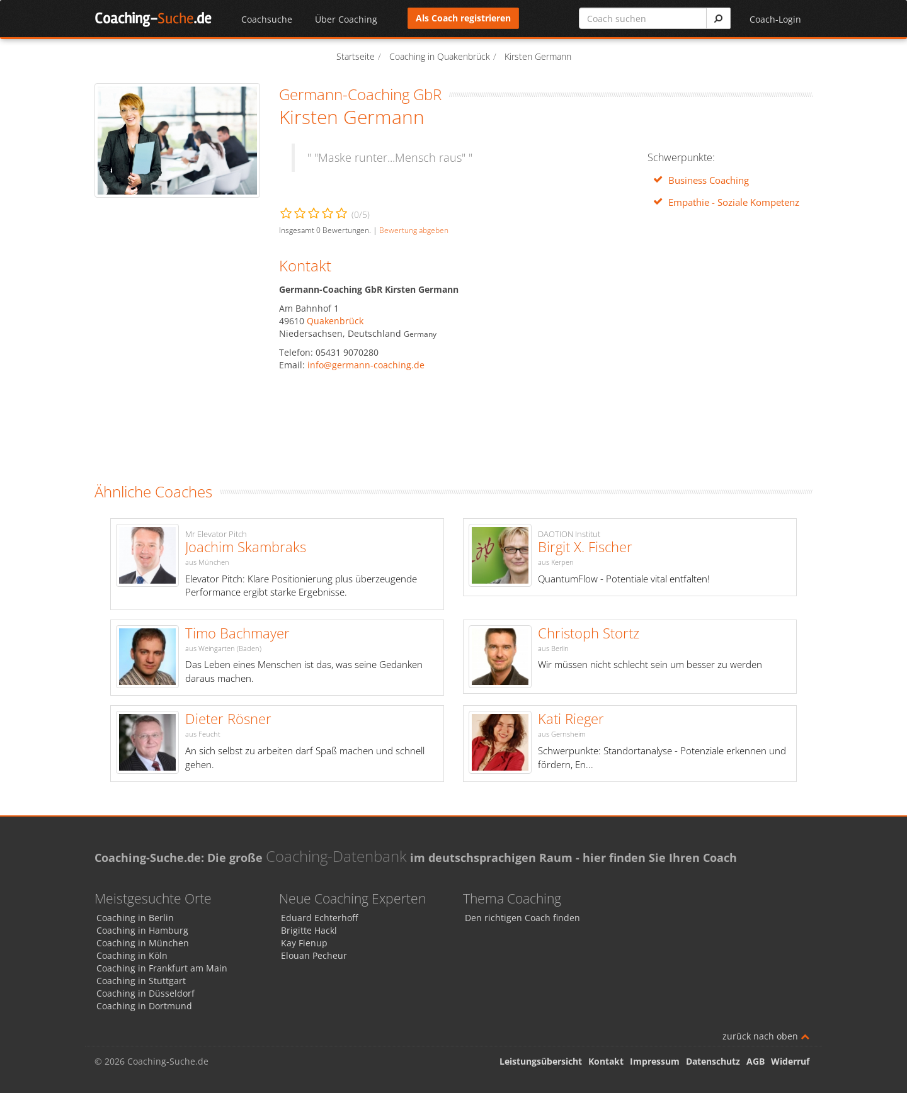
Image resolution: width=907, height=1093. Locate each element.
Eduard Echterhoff (319, 918)
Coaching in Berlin (135, 918)
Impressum (655, 1061)
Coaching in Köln (132, 955)
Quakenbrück (335, 321)
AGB (755, 1061)
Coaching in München (142, 943)
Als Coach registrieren (463, 18)
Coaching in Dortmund (144, 1006)
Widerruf (790, 1061)
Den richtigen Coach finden (522, 918)
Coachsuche (266, 19)
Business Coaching (708, 180)
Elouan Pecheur (314, 955)
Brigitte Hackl (309, 930)
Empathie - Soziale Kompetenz (733, 202)
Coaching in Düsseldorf (145, 993)
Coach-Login (775, 19)
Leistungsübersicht (540, 1061)
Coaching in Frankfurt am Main (161, 968)
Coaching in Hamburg (142, 930)
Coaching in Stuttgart (141, 981)
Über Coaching (346, 19)
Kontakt (606, 1061)
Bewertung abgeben (413, 230)
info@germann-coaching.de (366, 365)
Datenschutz (713, 1061)
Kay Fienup (304, 943)
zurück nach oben (765, 1036)
